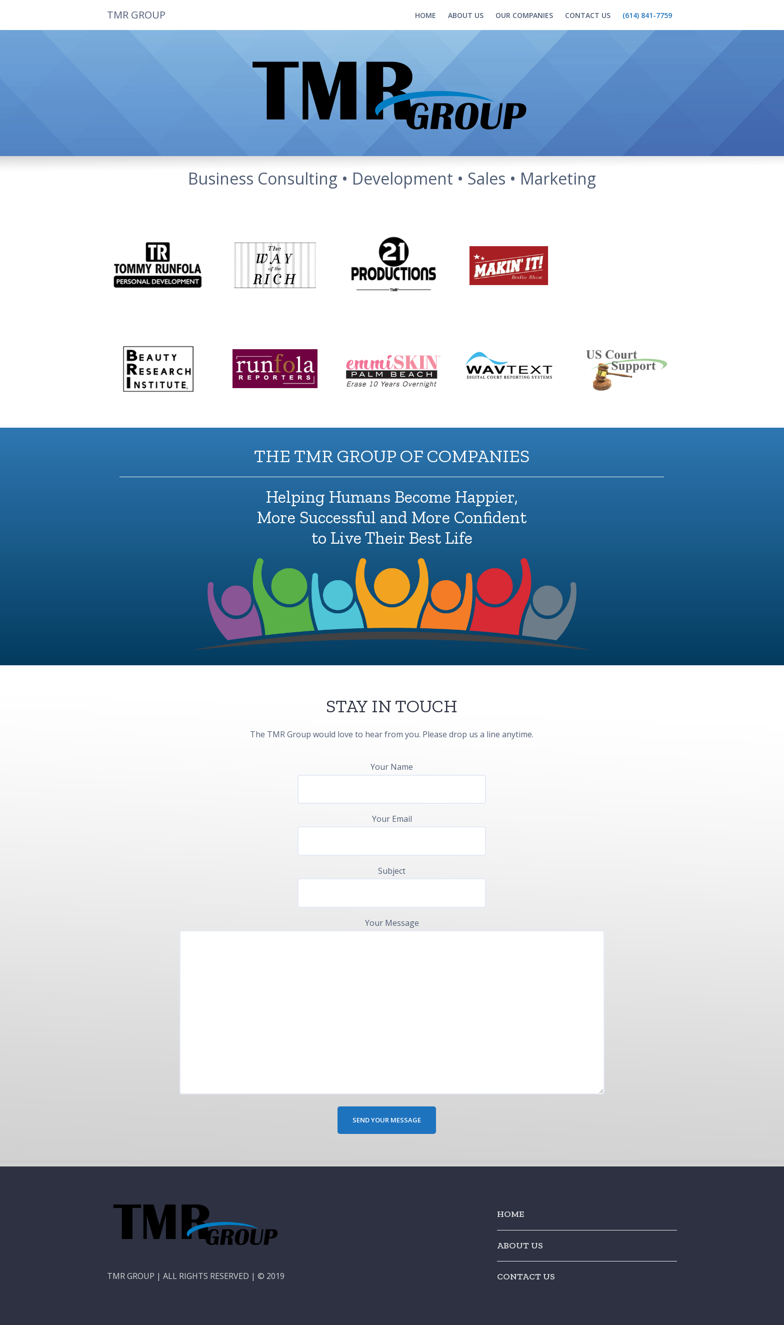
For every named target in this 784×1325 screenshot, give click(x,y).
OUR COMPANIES (524, 15)
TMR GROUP (136, 15)
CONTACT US (587, 15)
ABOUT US (466, 15)
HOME (425, 15)
